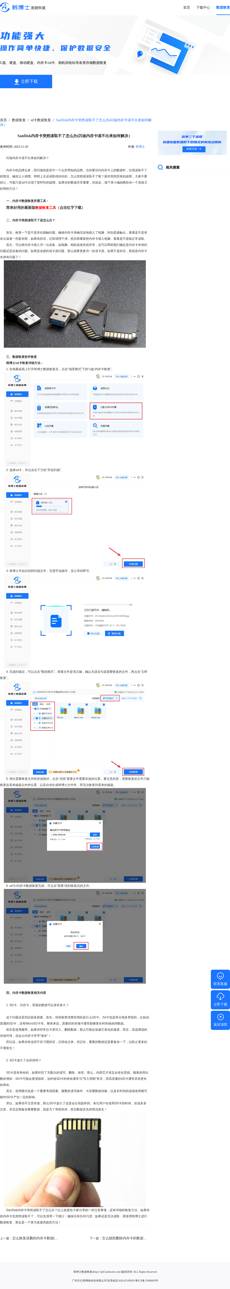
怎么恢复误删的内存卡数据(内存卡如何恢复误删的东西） (56, 1238)
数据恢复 (19, 120)
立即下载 (29, 81)
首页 (3, 120)
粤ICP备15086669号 (146, 1280)
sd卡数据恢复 (41, 120)
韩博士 (140, 146)
